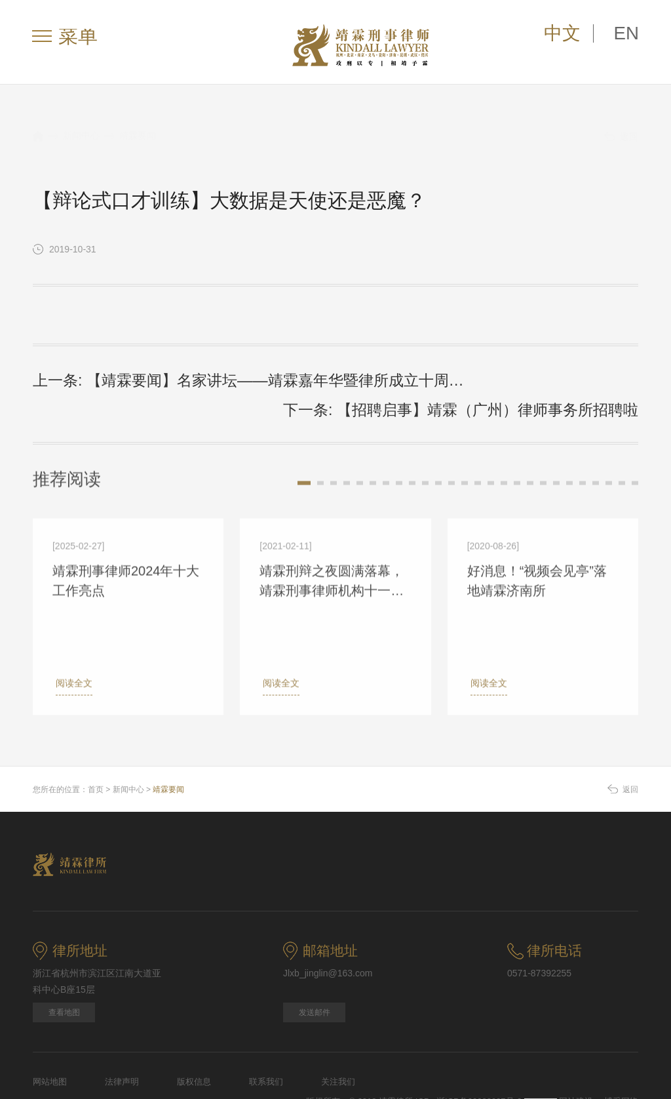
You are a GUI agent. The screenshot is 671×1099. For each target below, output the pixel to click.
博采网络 (621, 1063)
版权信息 (194, 1043)
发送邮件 (314, 973)
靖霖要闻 (137, 122)
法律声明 (122, 1043)
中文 (582, 36)
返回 (621, 124)
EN (631, 36)
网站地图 (50, 1043)
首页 (96, 750)
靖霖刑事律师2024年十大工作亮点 (126, 547)
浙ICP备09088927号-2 (480, 1063)
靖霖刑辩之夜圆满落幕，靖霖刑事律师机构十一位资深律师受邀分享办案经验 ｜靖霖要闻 (331, 548)
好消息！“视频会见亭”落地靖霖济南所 (537, 547)
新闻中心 (81, 122)
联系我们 (266, 1043)
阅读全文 (70, 649)
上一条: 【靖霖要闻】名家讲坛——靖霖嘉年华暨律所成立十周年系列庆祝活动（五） (178, 378)
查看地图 (64, 973)
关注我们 (338, 1043)
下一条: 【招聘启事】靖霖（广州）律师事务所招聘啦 (522, 375)
